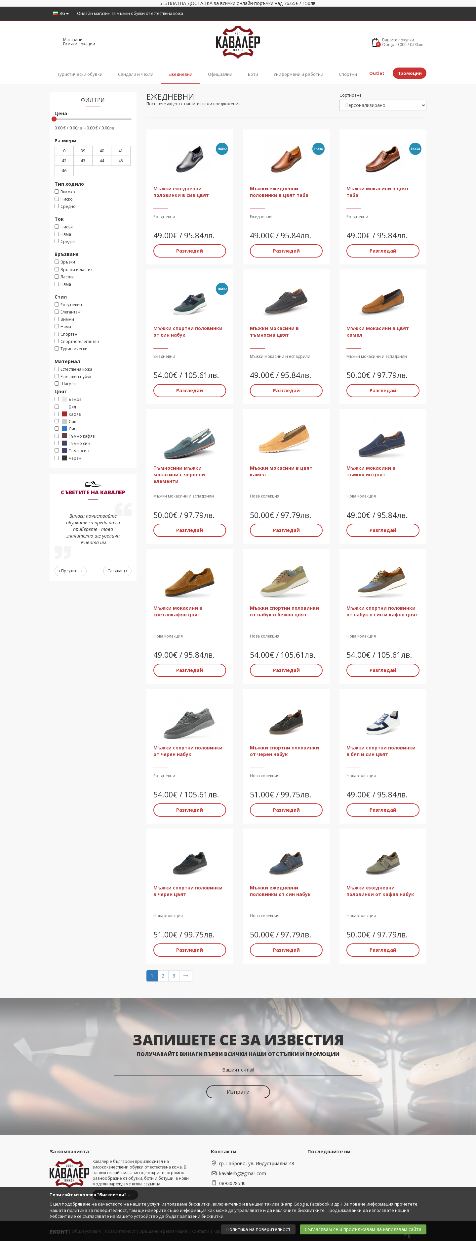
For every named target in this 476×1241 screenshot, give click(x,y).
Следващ (117, 571)
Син (66, 429)
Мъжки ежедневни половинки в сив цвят (181, 191)
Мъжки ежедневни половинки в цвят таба (279, 191)
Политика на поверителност (258, 1229)
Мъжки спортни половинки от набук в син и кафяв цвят (382, 610)
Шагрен (65, 384)
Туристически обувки (79, 74)
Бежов (68, 399)
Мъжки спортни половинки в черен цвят (187, 890)
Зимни (64, 319)
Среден (65, 241)
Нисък (64, 227)
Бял (65, 407)
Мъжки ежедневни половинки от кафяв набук (380, 890)
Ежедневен (68, 305)
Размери (65, 140)
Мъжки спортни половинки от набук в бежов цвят (284, 610)
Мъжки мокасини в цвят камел (377, 331)
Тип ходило (69, 184)
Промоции (409, 73)
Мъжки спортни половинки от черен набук (187, 750)
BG (61, 13)
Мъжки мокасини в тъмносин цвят (370, 471)
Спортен (66, 334)
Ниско (64, 199)
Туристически (71, 349)
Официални (220, 74)
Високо (65, 192)
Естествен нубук (73, 376)
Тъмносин (72, 450)
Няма (63, 234)
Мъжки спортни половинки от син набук (187, 331)
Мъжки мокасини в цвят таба (377, 191)
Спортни (348, 74)
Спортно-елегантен (77, 341)
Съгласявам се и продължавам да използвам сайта (363, 1229)
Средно (65, 206)
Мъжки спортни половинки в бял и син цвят (381, 750)
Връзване (67, 254)
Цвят (61, 391)
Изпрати (238, 1091)
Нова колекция (264, 496)
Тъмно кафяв (75, 436)
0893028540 (232, 1183)
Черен (68, 458)
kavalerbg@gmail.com (242, 1173)
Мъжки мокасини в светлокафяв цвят (177, 610)
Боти (253, 74)
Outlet (376, 73)
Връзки (65, 262)
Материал (67, 361)
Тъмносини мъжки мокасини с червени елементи (179, 474)
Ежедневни (180, 74)
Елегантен (67, 312)
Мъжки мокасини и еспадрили (280, 356)
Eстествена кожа (73, 369)
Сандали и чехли (135, 74)
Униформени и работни (298, 74)
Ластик (64, 277)
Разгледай (189, 250)
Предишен (70, 571)
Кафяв (68, 414)
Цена (61, 113)
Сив (65, 421)
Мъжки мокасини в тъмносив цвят (274, 331)
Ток (59, 219)
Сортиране (350, 95)
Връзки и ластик (74, 269)
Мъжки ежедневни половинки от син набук (280, 890)
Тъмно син (72, 443)
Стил (61, 297)
